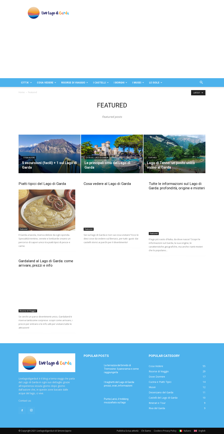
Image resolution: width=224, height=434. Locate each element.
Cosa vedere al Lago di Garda (107, 184)
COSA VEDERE (46, 82)
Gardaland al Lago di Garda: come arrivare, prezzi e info (46, 263)
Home (22, 92)
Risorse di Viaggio (28, 311)
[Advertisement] (112, 51)
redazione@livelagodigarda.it (48, 400)
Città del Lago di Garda (97, 158)
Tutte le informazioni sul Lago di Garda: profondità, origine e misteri (177, 186)
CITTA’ (26, 82)
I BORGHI (120, 82)
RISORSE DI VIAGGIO (74, 82)
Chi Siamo (146, 430)
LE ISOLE (155, 82)
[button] (201, 82)
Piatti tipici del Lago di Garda (42, 184)
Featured (152, 158)
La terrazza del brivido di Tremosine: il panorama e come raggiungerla (121, 369)
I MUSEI (138, 82)
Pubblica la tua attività (127, 430)
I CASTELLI (101, 82)
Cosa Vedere (29, 158)
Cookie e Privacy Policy (165, 430)
